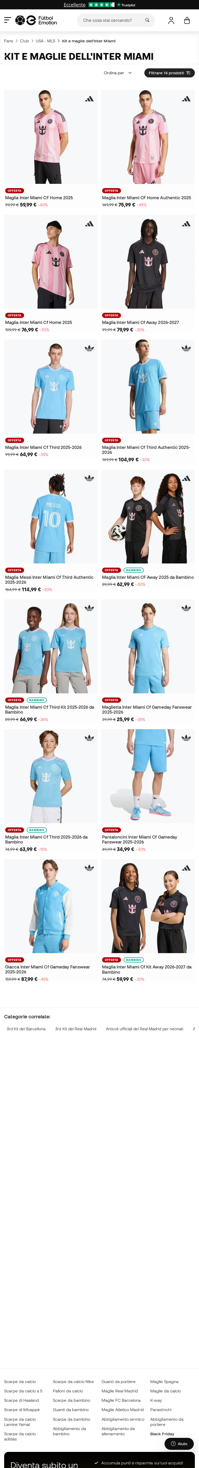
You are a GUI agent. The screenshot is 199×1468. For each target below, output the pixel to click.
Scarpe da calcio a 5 (23, 1391)
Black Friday (162, 1433)
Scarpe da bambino (71, 1400)
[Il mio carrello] (187, 20)
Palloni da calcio (68, 1391)
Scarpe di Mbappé (22, 1409)
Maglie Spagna (164, 1381)
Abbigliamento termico (123, 1419)
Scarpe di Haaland (21, 1400)
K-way (156, 1400)
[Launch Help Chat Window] (179, 1444)
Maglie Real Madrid (120, 1391)
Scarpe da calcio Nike (73, 1381)
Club (24, 40)
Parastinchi (160, 1409)
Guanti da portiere (119, 1381)
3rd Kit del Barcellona (26, 1029)
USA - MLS (45, 40)
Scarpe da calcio (20, 1381)
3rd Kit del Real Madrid (75, 1029)
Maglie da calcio (165, 1391)
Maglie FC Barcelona (121, 1400)
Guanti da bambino (71, 1409)
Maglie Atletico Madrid (123, 1409)
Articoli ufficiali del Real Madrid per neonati (144, 1029)
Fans (8, 40)
